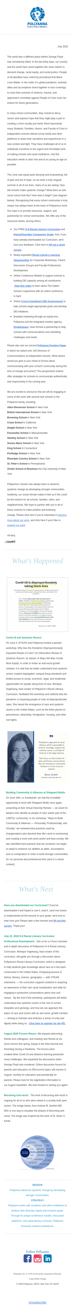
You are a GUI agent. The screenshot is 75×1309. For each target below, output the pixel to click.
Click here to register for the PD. (47, 1023)
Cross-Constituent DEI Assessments (42, 301)
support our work (16, 525)
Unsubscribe (37, 1302)
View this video (22, 286)
